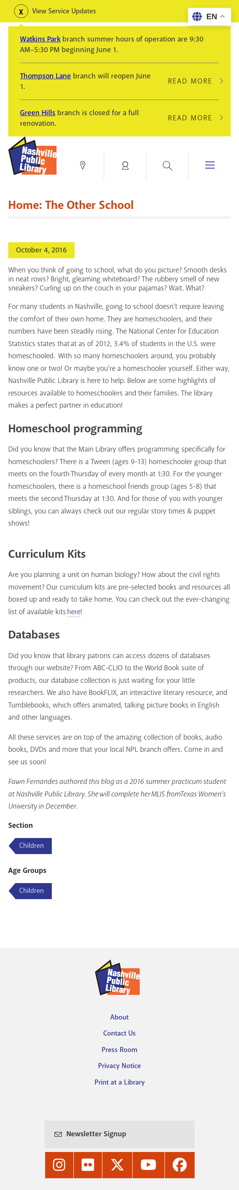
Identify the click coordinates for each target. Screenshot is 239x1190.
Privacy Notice (119, 1065)
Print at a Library (120, 1082)
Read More (193, 81)
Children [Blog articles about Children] (31, 845)
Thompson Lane (45, 76)
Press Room (119, 1049)
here (73, 612)
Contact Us (119, 1033)
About (119, 1017)
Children (31, 890)
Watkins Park (40, 39)
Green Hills (37, 113)
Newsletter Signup (96, 1134)
